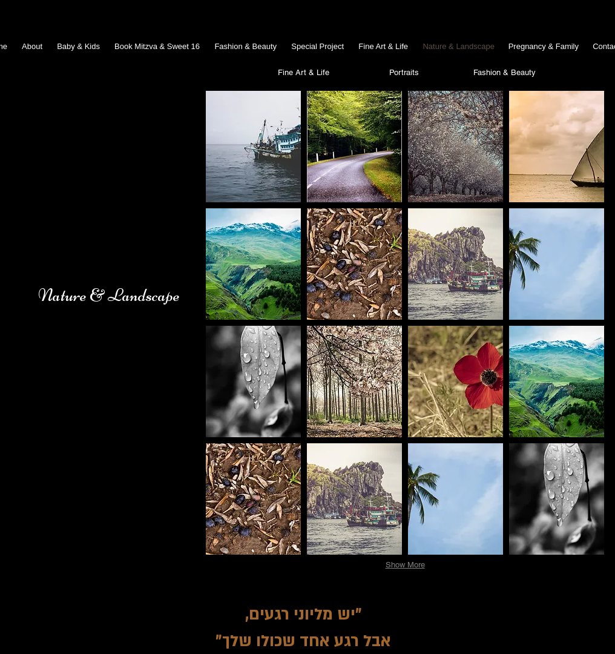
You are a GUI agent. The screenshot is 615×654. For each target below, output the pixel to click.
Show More (405, 564)
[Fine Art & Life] (303, 72)
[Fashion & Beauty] (504, 72)
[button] (253, 146)
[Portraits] (404, 72)
